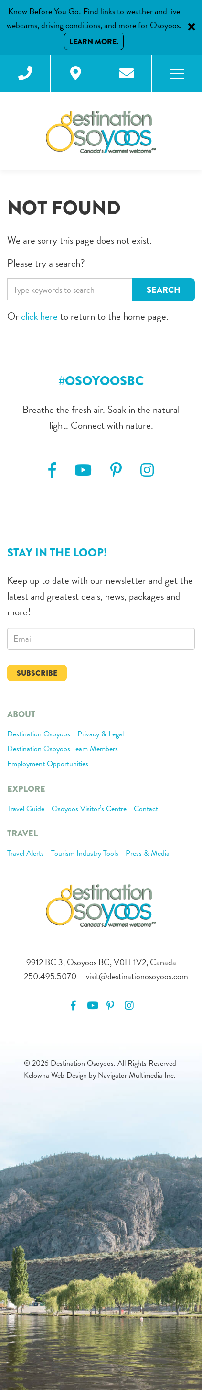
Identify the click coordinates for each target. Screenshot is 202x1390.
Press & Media (148, 853)
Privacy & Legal (100, 734)
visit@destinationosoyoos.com (137, 975)
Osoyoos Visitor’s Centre (89, 809)
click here (39, 316)
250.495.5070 (50, 975)
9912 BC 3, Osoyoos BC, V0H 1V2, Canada (101, 962)
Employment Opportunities (47, 764)
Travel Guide (25, 809)
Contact (146, 809)
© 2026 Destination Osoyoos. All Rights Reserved (100, 1063)
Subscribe (37, 672)
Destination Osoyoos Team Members (62, 749)
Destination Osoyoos (38, 734)
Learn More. (93, 41)
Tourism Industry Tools (84, 853)
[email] (101, 639)
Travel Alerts (25, 853)
